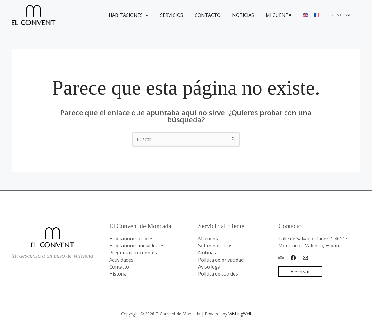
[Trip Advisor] (281, 257)
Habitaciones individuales (136, 246)
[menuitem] (305, 15)
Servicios (182, 15)
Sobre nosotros (215, 246)
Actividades (121, 260)
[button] (158, 15)
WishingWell (239, 314)
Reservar (300, 272)
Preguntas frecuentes (133, 253)
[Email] (305, 257)
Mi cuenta (282, 15)
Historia (118, 274)
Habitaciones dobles (131, 239)
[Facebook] (293, 257)
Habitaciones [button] (141, 15)
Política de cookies (218, 274)
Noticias (249, 15)
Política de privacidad (221, 260)
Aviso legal (209, 267)
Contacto (216, 15)
